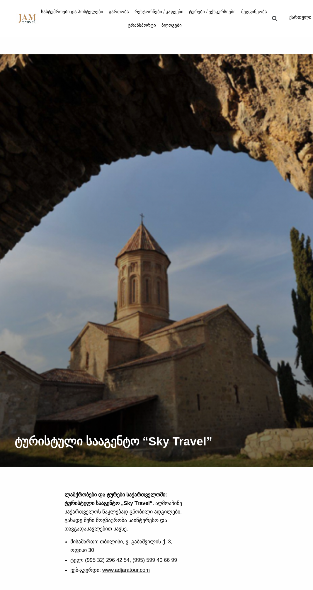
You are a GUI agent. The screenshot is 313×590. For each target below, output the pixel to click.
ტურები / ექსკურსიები (212, 11)
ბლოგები (171, 25)
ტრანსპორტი (142, 25)
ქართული (300, 17)
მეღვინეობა (254, 11)
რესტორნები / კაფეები (159, 11)
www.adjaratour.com (126, 570)
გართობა (119, 11)
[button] (275, 18)
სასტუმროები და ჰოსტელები (72, 11)
